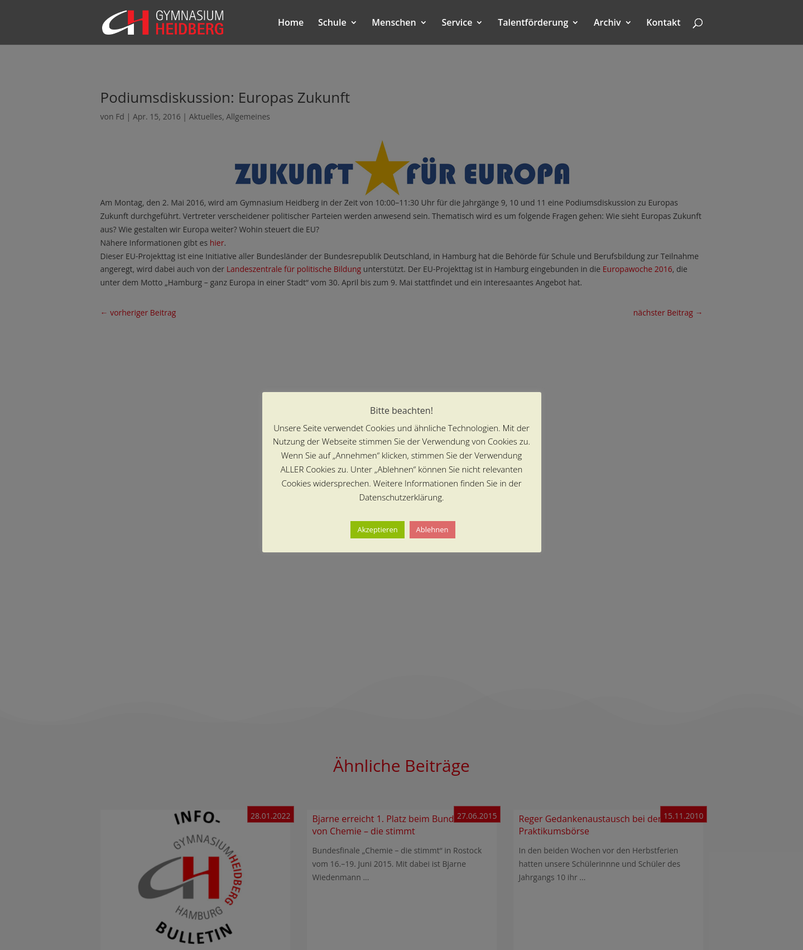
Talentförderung (533, 23)
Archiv (607, 23)
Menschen (394, 23)
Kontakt (663, 23)
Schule (332, 23)
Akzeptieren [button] (377, 529)
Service (456, 23)
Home (291, 23)
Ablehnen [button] (432, 529)
